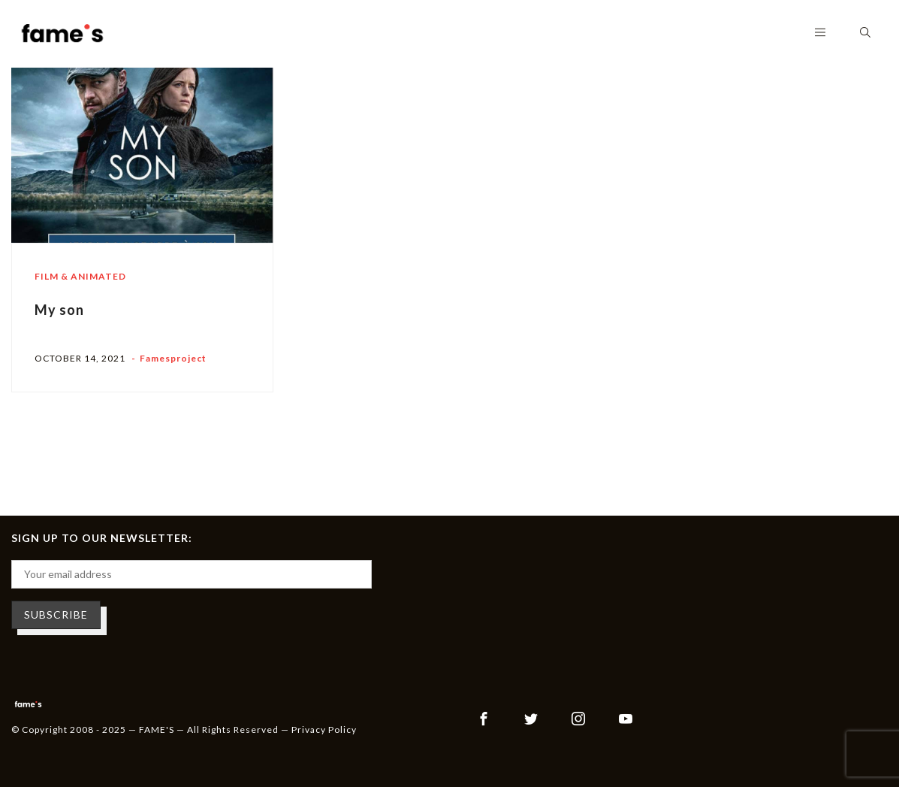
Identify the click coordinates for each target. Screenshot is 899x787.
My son (59, 309)
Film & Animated (80, 276)
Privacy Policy (324, 729)
